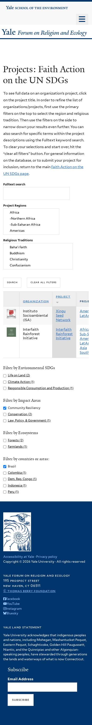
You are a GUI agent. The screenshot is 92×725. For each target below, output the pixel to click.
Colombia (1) (17, 472)
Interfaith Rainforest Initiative (64, 333)
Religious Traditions (18, 240)
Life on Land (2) (19, 375)
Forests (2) (15, 440)
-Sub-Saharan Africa (31, 224)
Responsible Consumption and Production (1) (40, 388)
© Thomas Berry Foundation (29, 591)
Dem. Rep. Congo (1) (22, 479)
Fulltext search (14, 184)
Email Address (20, 679)
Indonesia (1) (17, 485)
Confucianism (38, 265)
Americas (31, 231)
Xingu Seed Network (63, 315)
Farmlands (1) (17, 446)
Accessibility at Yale (18, 556)
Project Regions (14, 205)
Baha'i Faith (38, 247)
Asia (83, 348)
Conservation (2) (20, 414)
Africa (31, 213)
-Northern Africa (31, 219)
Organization (36, 301)
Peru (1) (13, 492)
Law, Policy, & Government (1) (29, 420)
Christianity (38, 259)
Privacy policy (46, 556)
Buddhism (38, 253)
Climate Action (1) (21, 382)
